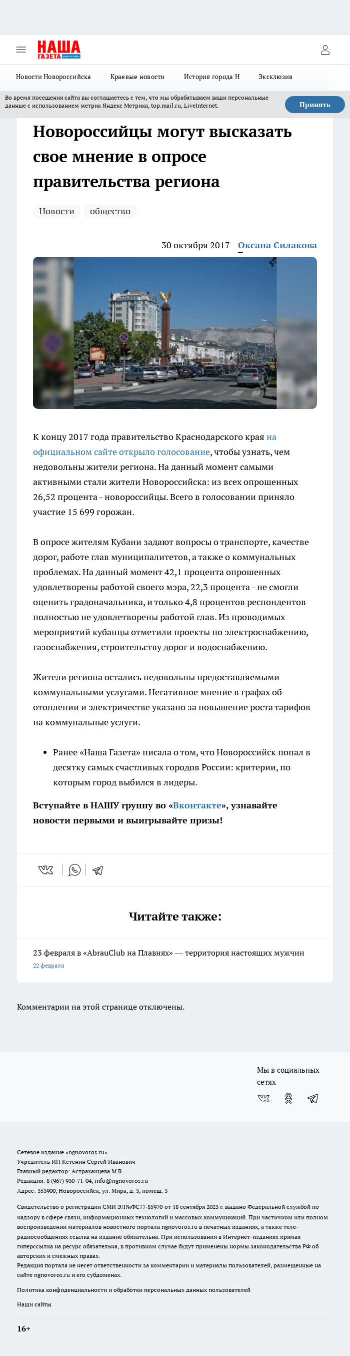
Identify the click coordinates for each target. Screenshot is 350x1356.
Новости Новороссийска (54, 76)
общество (110, 211)
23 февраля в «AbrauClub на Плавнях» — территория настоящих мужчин (175, 960)
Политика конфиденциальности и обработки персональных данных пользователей (133, 1289)
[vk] (47, 870)
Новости (56, 211)
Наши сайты (34, 1304)
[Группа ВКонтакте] (263, 1098)
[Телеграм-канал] (313, 1098)
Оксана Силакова (277, 245)
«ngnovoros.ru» (87, 1152)
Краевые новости (137, 76)
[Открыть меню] (21, 50)
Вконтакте (197, 805)
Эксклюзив (275, 76)
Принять (315, 104)
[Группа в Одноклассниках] (288, 1098)
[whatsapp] (74, 870)
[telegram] (101, 870)
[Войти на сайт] (325, 50)
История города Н (212, 76)
